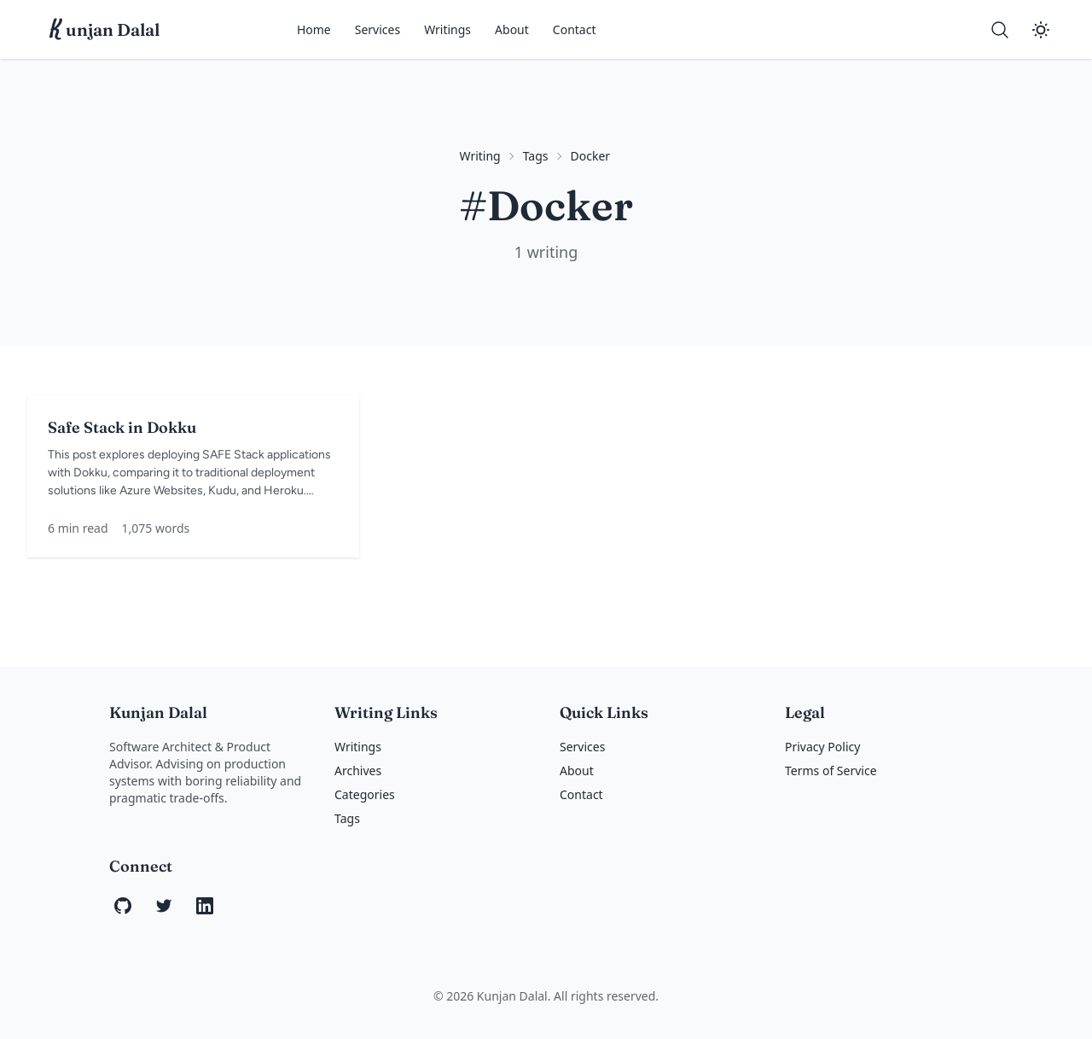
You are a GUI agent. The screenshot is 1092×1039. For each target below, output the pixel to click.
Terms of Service (831, 770)
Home (314, 29)
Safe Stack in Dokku (122, 427)
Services (377, 29)
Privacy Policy (822, 746)
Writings (447, 29)
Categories (364, 794)
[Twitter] (163, 905)
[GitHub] (122, 905)
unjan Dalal (105, 29)
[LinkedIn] (204, 905)
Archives (357, 770)
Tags (536, 156)
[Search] (1000, 30)
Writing (480, 156)
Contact (574, 29)
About (512, 29)
